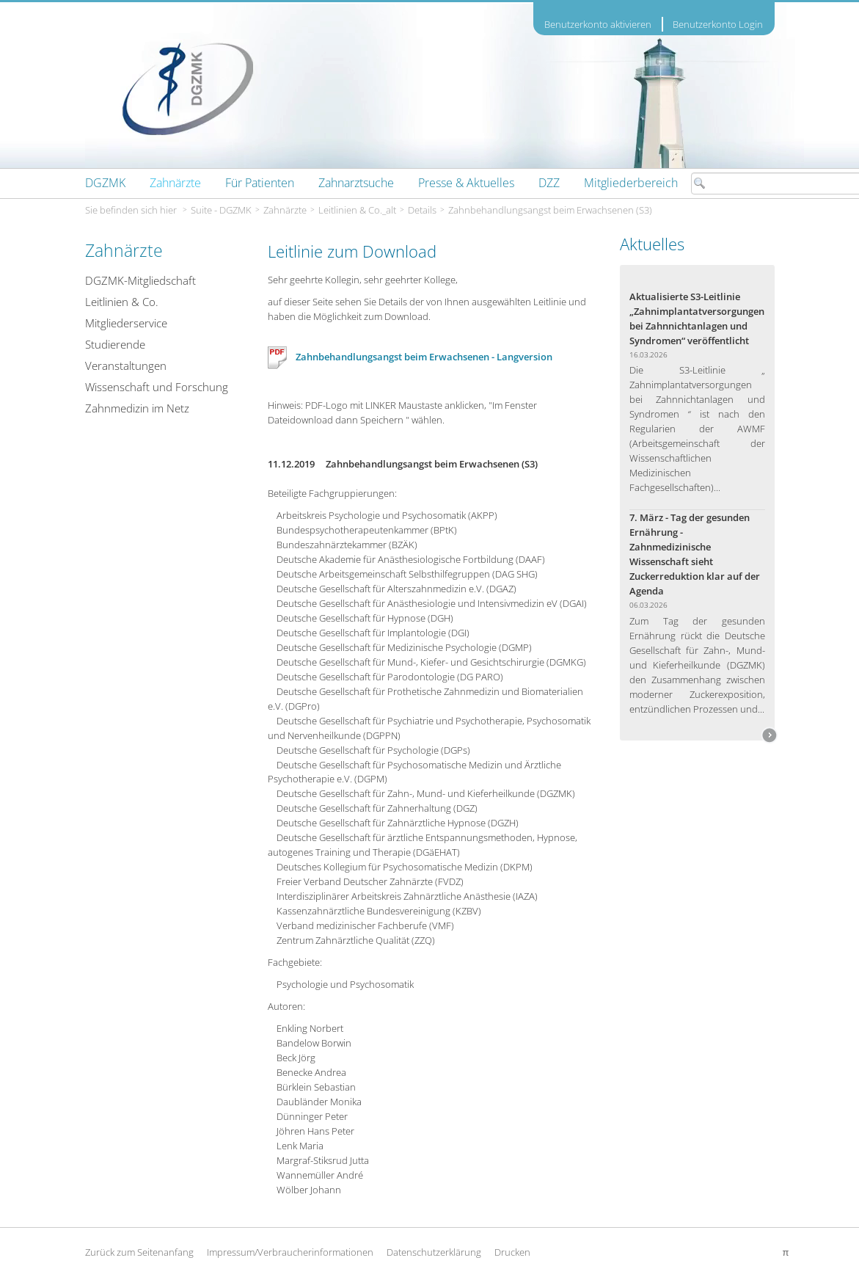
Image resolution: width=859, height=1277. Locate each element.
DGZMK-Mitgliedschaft (140, 280)
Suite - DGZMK (221, 210)
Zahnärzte (285, 210)
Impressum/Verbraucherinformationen (290, 1252)
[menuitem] (105, 183)
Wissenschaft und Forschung (156, 386)
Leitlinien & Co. (121, 301)
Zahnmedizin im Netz (137, 408)
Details (422, 210)
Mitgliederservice (126, 323)
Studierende (115, 344)
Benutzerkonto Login (718, 24)
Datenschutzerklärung (434, 1252)
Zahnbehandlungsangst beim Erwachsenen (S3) (550, 210)
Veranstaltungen (126, 365)
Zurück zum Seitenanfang (139, 1252)
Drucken (512, 1252)
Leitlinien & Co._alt (357, 210)
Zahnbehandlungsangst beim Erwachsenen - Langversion (410, 356)
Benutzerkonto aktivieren (597, 24)
